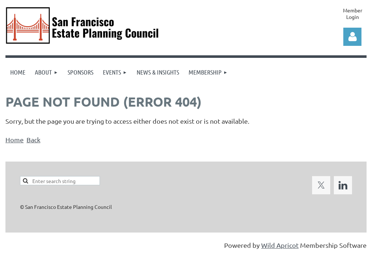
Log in (352, 37)
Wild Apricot (280, 245)
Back (33, 139)
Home (14, 139)
